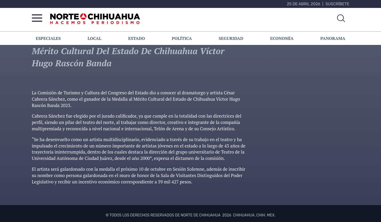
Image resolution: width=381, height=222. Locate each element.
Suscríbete (337, 4)
